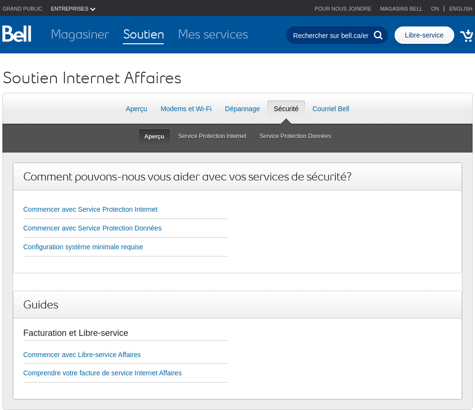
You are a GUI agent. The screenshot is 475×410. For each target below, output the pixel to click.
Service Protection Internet (215, 136)
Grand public (22, 9)
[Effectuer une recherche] (378, 35)
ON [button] (436, 9)
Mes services (213, 34)
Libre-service (424, 35)
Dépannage (242, 109)
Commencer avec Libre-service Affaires (82, 355)
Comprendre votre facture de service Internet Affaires (102, 373)
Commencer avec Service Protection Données (92, 228)
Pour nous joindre (343, 9)
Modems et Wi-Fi (185, 109)
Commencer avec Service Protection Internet (90, 209)
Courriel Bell (331, 109)
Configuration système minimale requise (83, 247)
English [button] (460, 9)
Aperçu (136, 109)
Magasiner (80, 34)
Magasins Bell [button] (401, 9)
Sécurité (286, 111)
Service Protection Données (298, 136)
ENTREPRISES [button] (73, 9)
